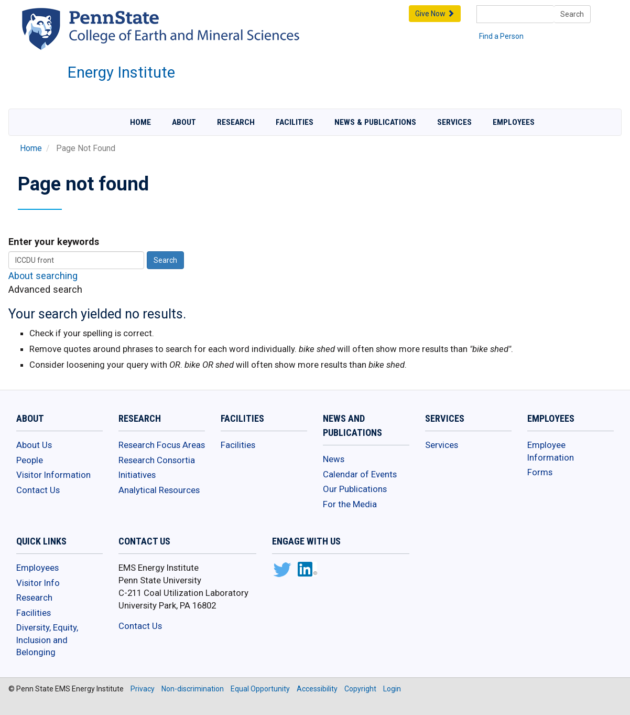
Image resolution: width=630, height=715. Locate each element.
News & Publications (375, 122)
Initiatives (137, 474)
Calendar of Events (360, 474)
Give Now (434, 13)
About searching (43, 275)
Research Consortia (156, 460)
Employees (514, 122)
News (333, 459)
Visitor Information (53, 474)
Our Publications (355, 489)
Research (236, 122)
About (184, 122)
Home (140, 122)
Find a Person (501, 36)
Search (572, 14)
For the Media (350, 504)
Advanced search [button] (45, 289)
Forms (539, 472)
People (29, 460)
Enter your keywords (53, 241)
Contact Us (38, 490)
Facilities (294, 122)
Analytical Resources (159, 490)
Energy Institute (121, 72)
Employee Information (550, 451)
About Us (34, 445)
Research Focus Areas (161, 445)
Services (454, 122)
